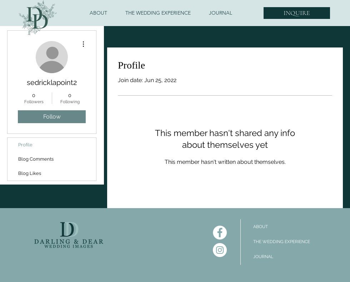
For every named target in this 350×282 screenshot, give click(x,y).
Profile (25, 144)
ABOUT (260, 226)
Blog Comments (36, 159)
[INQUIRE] (297, 13)
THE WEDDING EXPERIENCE (281, 241)
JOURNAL (263, 256)
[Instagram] (220, 250)
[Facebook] (220, 233)
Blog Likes (29, 173)
